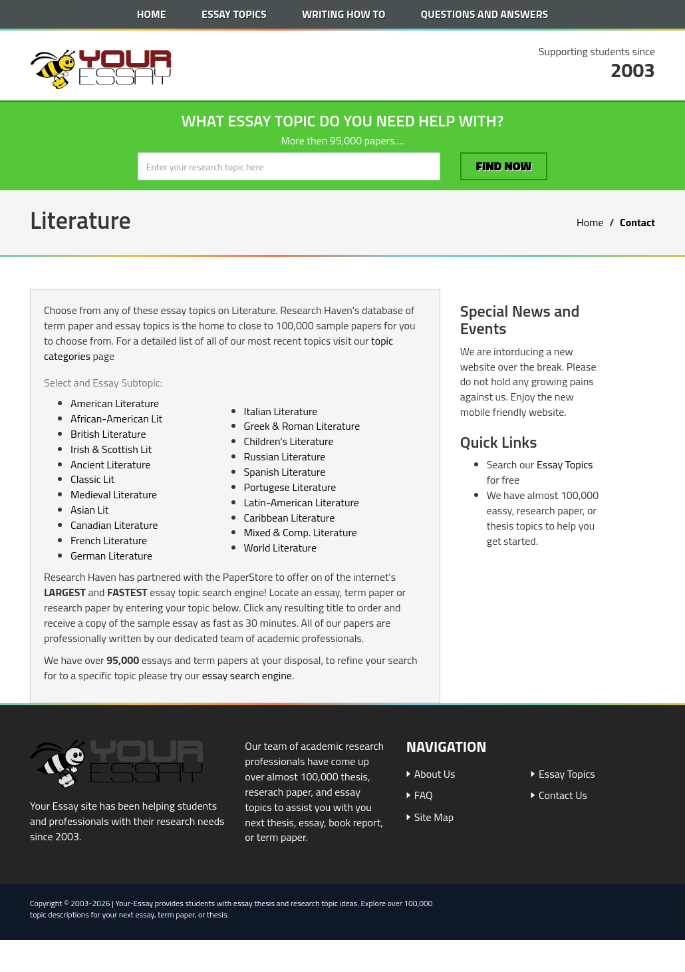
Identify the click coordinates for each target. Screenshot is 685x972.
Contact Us (563, 795)
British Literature (108, 434)
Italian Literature (281, 411)
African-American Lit (116, 418)
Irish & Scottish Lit (111, 449)
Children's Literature (289, 441)
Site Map (434, 817)
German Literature (111, 556)
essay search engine (247, 675)
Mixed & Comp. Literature (300, 532)
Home (151, 14)
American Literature (114, 403)
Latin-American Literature (301, 502)
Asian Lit (89, 510)
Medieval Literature (113, 494)
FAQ (423, 795)
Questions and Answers (484, 14)
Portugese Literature (290, 487)
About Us (435, 774)
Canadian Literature (114, 525)
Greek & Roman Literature (302, 426)
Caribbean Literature (289, 518)
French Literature (108, 540)
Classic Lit (92, 479)
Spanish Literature (285, 472)
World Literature (280, 548)
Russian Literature (285, 456)
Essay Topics (234, 14)
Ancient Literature (110, 464)
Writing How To (343, 14)
